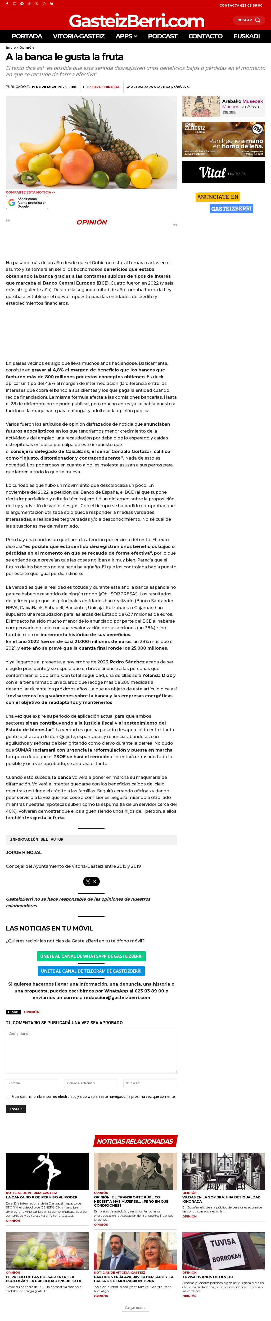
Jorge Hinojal (106, 87)
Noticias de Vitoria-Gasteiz (31, 1193)
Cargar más (135, 1307)
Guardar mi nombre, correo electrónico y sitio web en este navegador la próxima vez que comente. (94, 1096)
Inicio (11, 48)
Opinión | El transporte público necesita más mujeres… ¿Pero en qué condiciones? (131, 1201)
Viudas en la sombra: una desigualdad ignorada (221, 1199)
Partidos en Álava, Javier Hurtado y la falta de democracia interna (133, 1279)
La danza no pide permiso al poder (41, 1197)
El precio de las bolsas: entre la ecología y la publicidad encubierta (43, 1279)
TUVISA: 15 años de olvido (207, 1277)
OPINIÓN (13, 1221)
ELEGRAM (91, 971)
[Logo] (109, 20)
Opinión (26, 48)
